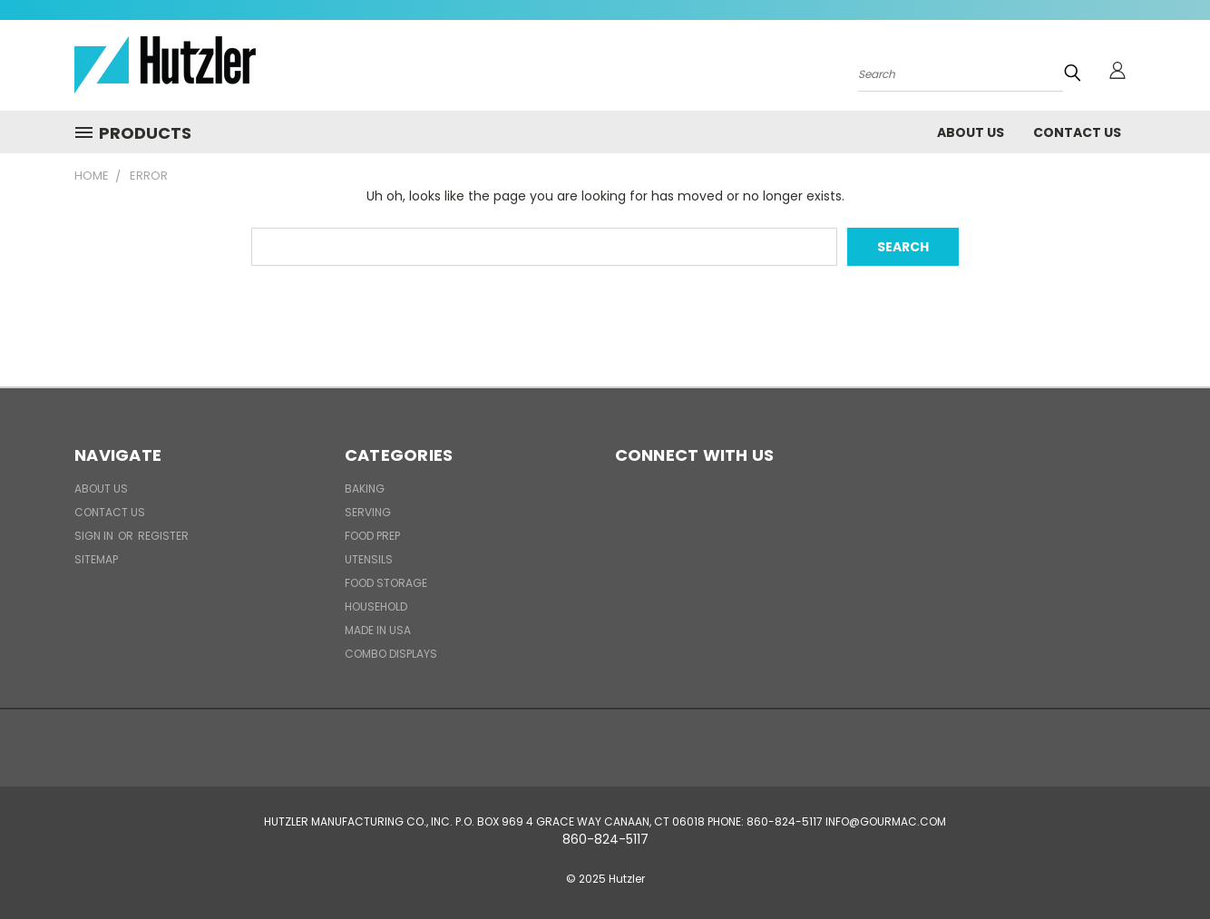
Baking (365, 488)
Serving (368, 512)
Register (163, 535)
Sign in (95, 535)
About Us (970, 132)
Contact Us (1077, 132)
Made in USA (378, 630)
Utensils (369, 559)
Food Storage (386, 583)
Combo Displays (391, 653)
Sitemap (96, 559)
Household (376, 606)
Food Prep (372, 535)
